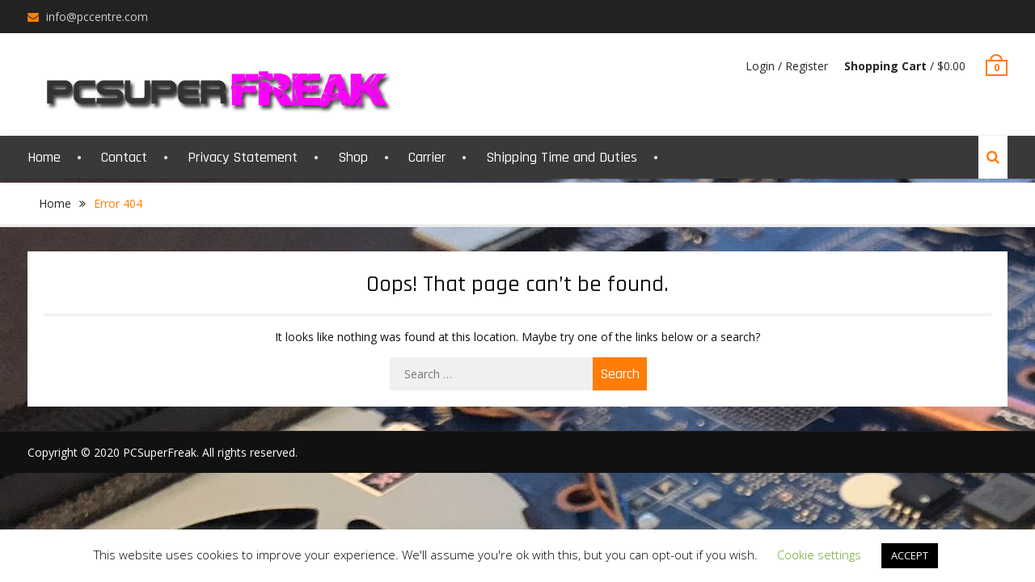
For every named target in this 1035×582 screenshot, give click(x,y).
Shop (353, 157)
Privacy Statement (243, 157)
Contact (124, 157)
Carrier (427, 157)
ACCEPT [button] (909, 555)
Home (44, 157)
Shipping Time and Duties (561, 157)
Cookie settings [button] (819, 554)
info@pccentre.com (97, 16)
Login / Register (787, 66)
